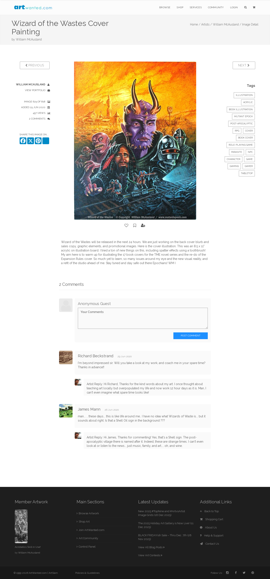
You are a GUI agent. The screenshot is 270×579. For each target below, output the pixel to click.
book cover (245, 137)
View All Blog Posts (151, 547)
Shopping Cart (211, 519)
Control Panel (87, 546)
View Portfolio (35, 90)
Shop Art (84, 521)
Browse (164, 7)
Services (196, 7)
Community (216, 7)
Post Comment (190, 335)
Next (244, 65)
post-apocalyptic (241, 123)
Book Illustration (241, 109)
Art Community (88, 538)
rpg (237, 130)
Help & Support (211, 535)
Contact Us (209, 543)
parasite (236, 152)
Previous (34, 65)
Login (234, 7)
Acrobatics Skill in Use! (28, 546)
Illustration (244, 95)
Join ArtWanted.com (91, 530)
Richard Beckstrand (95, 356)
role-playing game (241, 145)
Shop (180, 7)
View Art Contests (150, 555)
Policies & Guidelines (87, 572)
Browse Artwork (89, 513)
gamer (249, 166)
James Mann (89, 409)
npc (250, 152)
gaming (234, 166)
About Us (208, 527)
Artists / (206, 24)
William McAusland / (227, 24)
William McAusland (29, 39)
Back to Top (209, 511)
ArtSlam (53, 572)
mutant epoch (243, 116)
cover (249, 130)
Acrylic (248, 102)
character (233, 159)
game (249, 159)
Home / (195, 24)
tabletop (247, 173)
